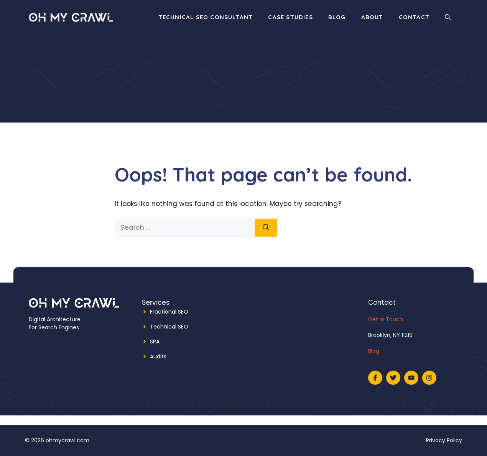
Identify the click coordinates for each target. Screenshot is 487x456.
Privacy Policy (444, 440)
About (372, 17)
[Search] (266, 228)
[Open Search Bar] (447, 17)
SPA (155, 341)
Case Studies (290, 17)
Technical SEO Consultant (205, 17)
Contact (414, 17)
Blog (337, 17)
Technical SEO (169, 326)
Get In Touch (385, 319)
